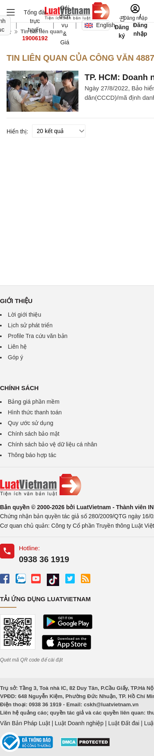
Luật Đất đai (123, 723)
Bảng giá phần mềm (34, 401)
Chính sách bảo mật (34, 433)
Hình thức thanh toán (35, 412)
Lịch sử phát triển (30, 325)
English (97, 25)
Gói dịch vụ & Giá (64, 25)
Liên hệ (17, 346)
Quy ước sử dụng (30, 423)
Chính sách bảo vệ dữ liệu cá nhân (52, 444)
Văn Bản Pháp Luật (25, 723)
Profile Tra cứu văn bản (37, 336)
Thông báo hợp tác (32, 455)
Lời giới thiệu (24, 314)
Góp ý (15, 357)
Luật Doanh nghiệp (79, 723)
